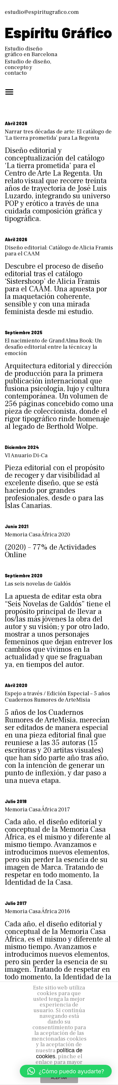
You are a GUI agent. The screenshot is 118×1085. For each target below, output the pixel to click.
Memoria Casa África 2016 (37, 911)
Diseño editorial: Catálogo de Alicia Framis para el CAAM (59, 251)
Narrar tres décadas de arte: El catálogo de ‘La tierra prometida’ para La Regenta (58, 135)
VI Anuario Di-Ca (26, 455)
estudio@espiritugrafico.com (42, 12)
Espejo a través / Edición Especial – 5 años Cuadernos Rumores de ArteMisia (57, 696)
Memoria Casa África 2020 (37, 534)
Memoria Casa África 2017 (37, 809)
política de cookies (59, 1053)
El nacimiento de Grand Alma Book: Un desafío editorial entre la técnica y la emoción (53, 347)
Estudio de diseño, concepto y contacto (28, 67)
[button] (66, 1071)
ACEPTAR (59, 1078)
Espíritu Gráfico (58, 32)
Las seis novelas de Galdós (38, 583)
